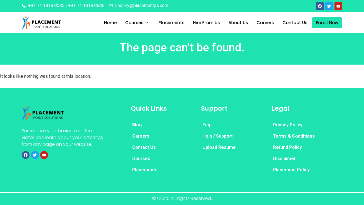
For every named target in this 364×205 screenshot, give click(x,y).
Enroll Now (327, 23)
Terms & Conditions (294, 136)
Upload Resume (219, 147)
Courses (136, 23)
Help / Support (218, 136)
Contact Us (294, 23)
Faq (206, 124)
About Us (238, 23)
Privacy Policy (287, 124)
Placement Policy (291, 169)
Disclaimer (284, 158)
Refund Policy (287, 147)
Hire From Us (206, 23)
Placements (171, 23)
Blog (137, 124)
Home (110, 23)
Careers (265, 23)
